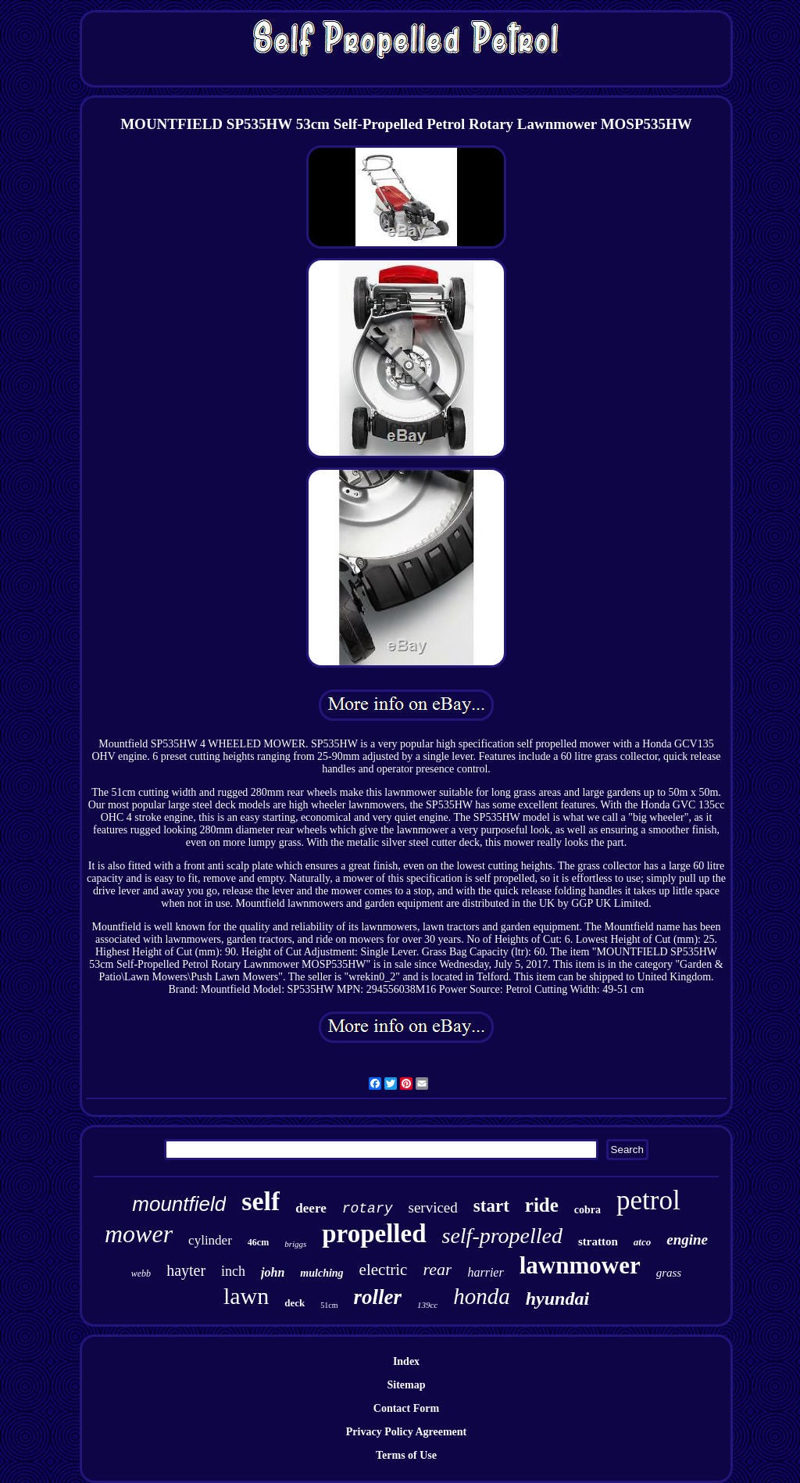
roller (377, 1297)
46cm (258, 1242)
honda (481, 1296)
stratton (598, 1241)
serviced (433, 1207)
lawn (246, 1296)
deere (310, 1208)
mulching (321, 1273)
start (491, 1206)
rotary (367, 1208)
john (272, 1272)
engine (687, 1239)
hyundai (557, 1298)
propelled (374, 1234)
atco (642, 1242)
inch (233, 1271)
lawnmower (580, 1265)
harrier (485, 1272)
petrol (648, 1200)
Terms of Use (406, 1455)
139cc (427, 1304)
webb (141, 1273)
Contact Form (406, 1408)
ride (542, 1205)
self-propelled (502, 1235)
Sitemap (407, 1385)
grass (669, 1272)
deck (294, 1303)
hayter (185, 1270)
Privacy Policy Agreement (406, 1432)
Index (406, 1361)
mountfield (179, 1204)
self (260, 1201)
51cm (329, 1305)
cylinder (210, 1240)
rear (437, 1269)
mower (139, 1234)
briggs (295, 1243)
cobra (587, 1210)
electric (383, 1269)
